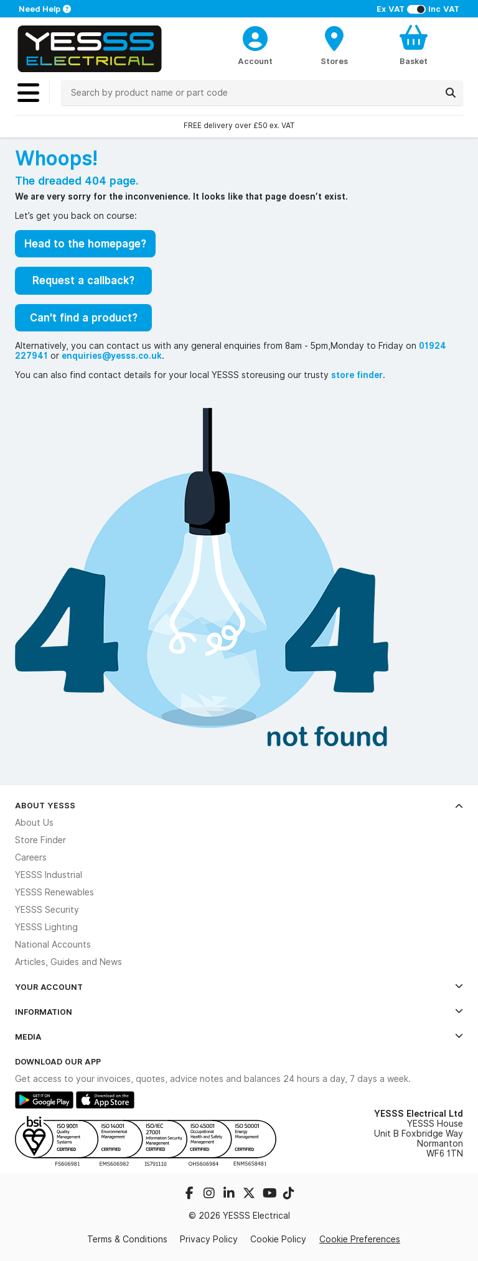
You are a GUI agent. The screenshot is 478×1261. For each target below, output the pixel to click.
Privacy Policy (209, 1239)
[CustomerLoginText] (255, 36)
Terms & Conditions (127, 1239)
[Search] (450, 92)
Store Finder (40, 840)
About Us (34, 823)
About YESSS (239, 805)
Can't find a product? (84, 318)
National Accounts (53, 944)
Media (239, 1037)
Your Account (239, 987)
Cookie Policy (278, 1239)
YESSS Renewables (54, 892)
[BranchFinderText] (334, 44)
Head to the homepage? (85, 244)
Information (239, 1012)
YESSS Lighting (46, 927)
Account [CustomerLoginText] (255, 61)
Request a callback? (83, 280)
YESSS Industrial (48, 875)
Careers (31, 857)
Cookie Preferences (359, 1239)
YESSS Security (47, 910)
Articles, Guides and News (68, 962)
